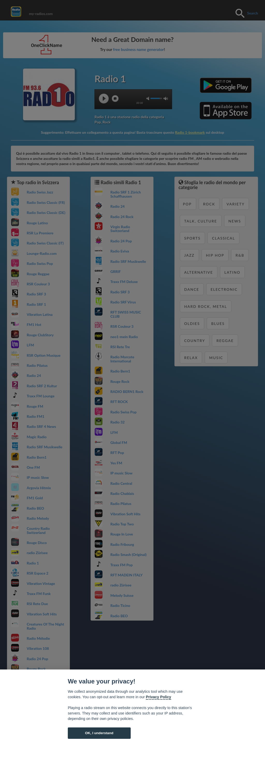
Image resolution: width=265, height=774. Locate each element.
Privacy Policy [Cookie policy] (158, 697)
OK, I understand (99, 733)
